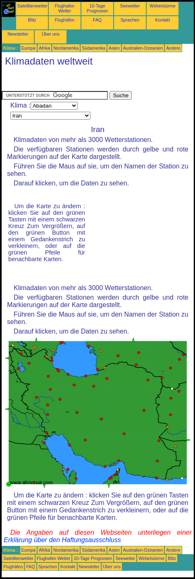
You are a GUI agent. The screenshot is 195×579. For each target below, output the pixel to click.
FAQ (97, 19)
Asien (114, 48)
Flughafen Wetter (64, 8)
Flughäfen (64, 19)
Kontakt (162, 19)
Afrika (44, 48)
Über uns (50, 33)
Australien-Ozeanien (143, 48)
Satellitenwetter (32, 5)
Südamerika (93, 48)
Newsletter (17, 33)
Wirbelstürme (163, 5)
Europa (28, 48)
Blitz (32, 19)
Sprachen (130, 19)
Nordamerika (65, 48)
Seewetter (130, 5)
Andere (173, 48)
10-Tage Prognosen (97, 8)
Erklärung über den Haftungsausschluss (62, 539)
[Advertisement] (68, 80)
